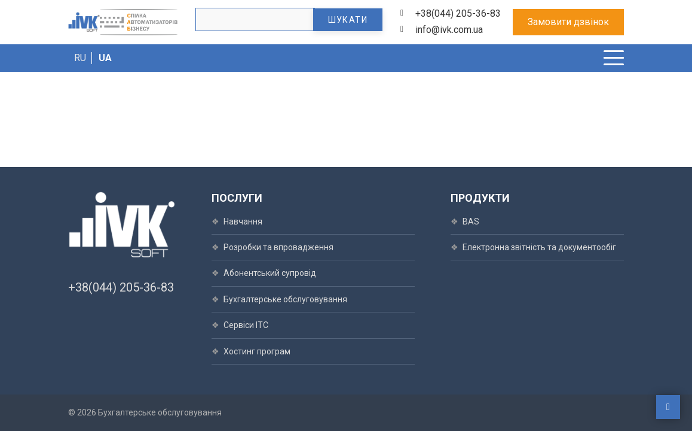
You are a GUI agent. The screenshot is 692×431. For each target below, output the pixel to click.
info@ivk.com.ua (449, 29)
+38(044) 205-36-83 (458, 13)
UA (105, 57)
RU (80, 57)
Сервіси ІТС (245, 325)
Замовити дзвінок (568, 22)
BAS (471, 221)
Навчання (242, 221)
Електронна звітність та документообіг (539, 247)
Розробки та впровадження (278, 247)
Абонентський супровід (269, 273)
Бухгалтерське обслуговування (285, 299)
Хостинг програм (256, 351)
